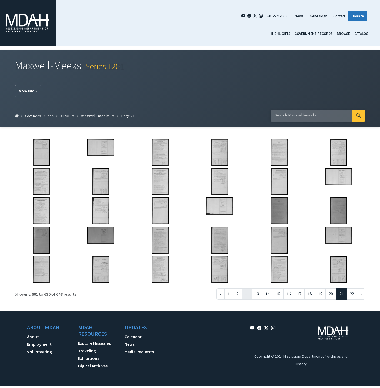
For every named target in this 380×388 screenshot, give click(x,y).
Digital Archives (93, 363)
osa (51, 113)
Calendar (133, 334)
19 (320, 291)
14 (267, 291)
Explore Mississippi (95, 340)
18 (310, 291)
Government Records (313, 33)
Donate (358, 16)
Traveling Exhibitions (88, 351)
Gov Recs (33, 113)
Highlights (280, 33)
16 (289, 291)
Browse (343, 33)
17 (299, 291)
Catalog (361, 33)
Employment (39, 341)
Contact (339, 16)
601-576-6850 (277, 16)
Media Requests (139, 349)
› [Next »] (361, 291)
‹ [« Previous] (220, 291)
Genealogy (318, 16)
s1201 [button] (67, 113)
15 (278, 291)
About (33, 334)
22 (352, 291)
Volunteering (39, 349)
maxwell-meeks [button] (98, 113)
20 (331, 291)
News (299, 16)
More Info (27, 89)
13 (257, 291)
